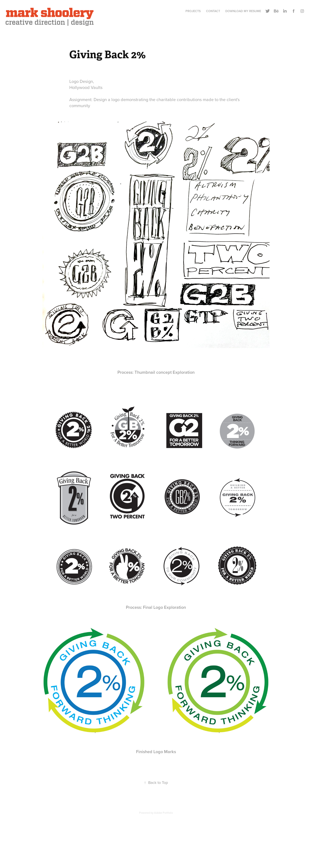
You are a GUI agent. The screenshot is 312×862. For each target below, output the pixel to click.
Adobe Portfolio (163, 813)
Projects (193, 11)
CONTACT (213, 11)
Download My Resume (243, 11)
